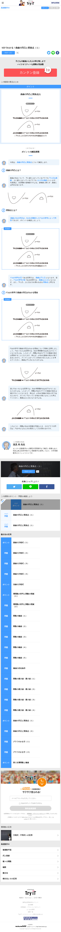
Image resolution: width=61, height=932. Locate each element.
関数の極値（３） (20, 637)
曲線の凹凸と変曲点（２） (23, 731)
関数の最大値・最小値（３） (24, 700)
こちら (25, 819)
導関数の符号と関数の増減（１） (23, 595)
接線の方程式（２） (21, 553)
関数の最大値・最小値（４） (24, 710)
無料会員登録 (55, 3)
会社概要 (30, 904)
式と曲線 (6, 856)
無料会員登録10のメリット (30, 902)
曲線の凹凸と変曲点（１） (33, 504)
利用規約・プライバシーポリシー (36, 813)
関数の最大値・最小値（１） (24, 679)
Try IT (31, 2)
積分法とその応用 (10, 879)
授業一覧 (30, 912)
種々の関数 (7, 861)
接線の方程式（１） (21, 542)
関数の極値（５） (20, 658)
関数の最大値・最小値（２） (24, 689)
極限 (4, 867)
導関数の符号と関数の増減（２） (23, 605)
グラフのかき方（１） (22, 742)
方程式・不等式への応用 (22, 835)
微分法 (5, 873)
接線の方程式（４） (21, 574)
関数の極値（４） (20, 647)
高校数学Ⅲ (5, 844)
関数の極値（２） (20, 626)
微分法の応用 (6, 534)
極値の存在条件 (19, 668)
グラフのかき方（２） (22, 752)
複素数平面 (7, 850)
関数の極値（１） (20, 616)
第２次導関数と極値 (21, 762)
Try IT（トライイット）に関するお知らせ (30, 914)
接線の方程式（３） (21, 563)
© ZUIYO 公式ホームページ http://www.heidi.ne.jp (31, 925)
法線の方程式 (18, 584)
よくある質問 (30, 909)
